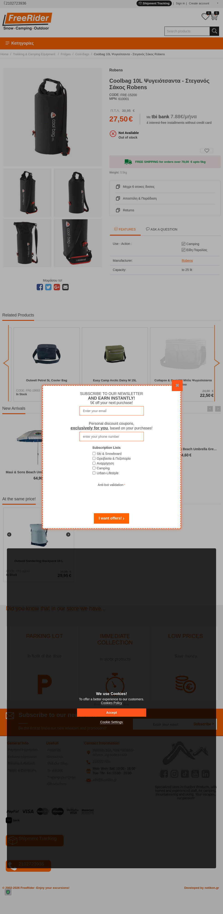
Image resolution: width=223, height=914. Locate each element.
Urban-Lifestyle (108, 473)
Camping (103, 468)
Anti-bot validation (110, 485)
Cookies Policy (111, 703)
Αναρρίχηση (105, 463)
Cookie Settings (111, 722)
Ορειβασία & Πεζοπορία (114, 458)
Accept (111, 712)
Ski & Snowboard (109, 453)
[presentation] (112, 497)
